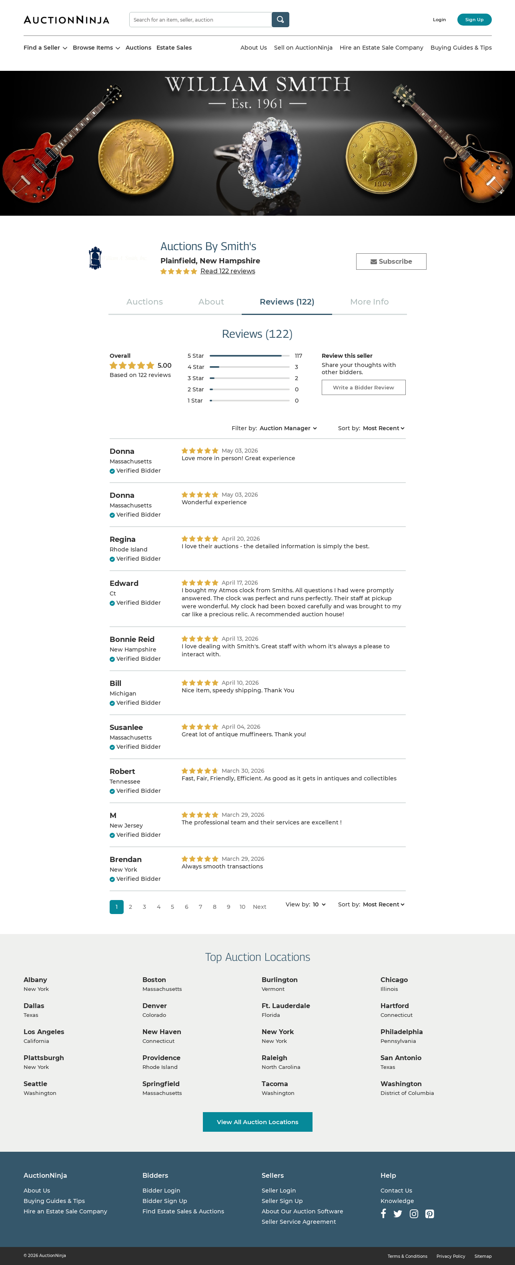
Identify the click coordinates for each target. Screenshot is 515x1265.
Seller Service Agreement (299, 1221)
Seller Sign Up (282, 1201)
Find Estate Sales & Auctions (183, 1211)
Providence (161, 1058)
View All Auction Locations (258, 1122)
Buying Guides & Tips (461, 47)
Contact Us (396, 1190)
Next (260, 906)
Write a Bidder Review (363, 387)
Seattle (35, 1084)
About (211, 302)
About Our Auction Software (302, 1211)
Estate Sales (174, 47)
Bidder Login (161, 1190)
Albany (35, 980)
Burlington (280, 980)
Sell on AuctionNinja (303, 47)
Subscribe (391, 261)
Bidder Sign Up (164, 1201)
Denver (154, 1006)
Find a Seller (46, 47)
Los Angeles (44, 1032)
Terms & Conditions (407, 1256)
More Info (369, 302)
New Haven (161, 1032)
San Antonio (401, 1058)
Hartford (395, 1006)
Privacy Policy (451, 1256)
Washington (401, 1084)
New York (278, 1032)
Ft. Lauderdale (286, 1006)
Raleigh (274, 1058)
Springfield (161, 1084)
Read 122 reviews (227, 271)
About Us (253, 47)
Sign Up (474, 19)
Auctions (138, 47)
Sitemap (483, 1256)
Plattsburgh (44, 1058)
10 (242, 906)
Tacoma (275, 1084)
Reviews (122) (287, 302)
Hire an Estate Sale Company (381, 47)
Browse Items (96, 47)
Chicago (394, 980)
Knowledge (397, 1201)
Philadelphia (402, 1032)
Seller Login (279, 1190)
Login (439, 19)
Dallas (34, 1006)
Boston (154, 980)
